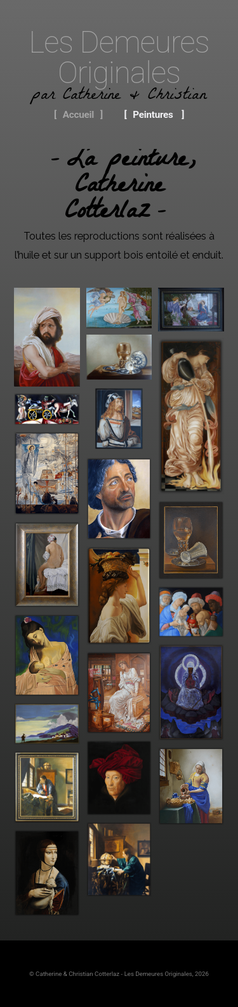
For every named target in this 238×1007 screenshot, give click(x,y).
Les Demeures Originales (119, 58)
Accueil (78, 114)
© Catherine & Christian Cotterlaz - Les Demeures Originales (110, 973)
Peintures (153, 114)
